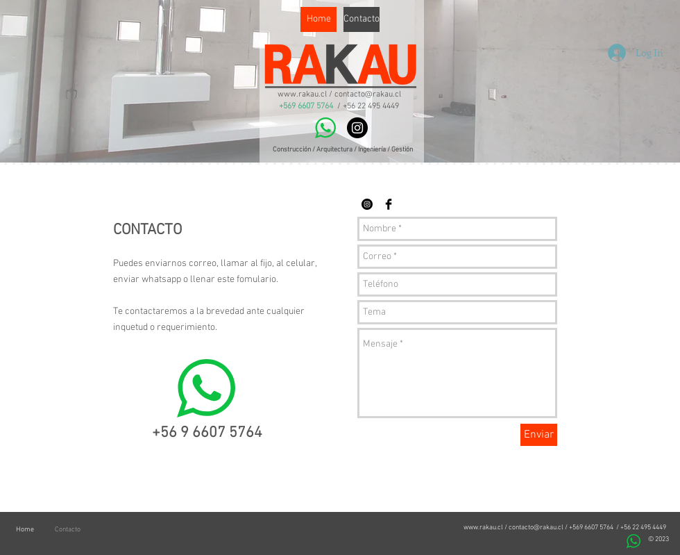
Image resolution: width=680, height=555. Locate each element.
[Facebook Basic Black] (388, 204)
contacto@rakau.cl (536, 527)
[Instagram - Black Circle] (357, 127)
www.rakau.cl (483, 527)
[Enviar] (538, 435)
